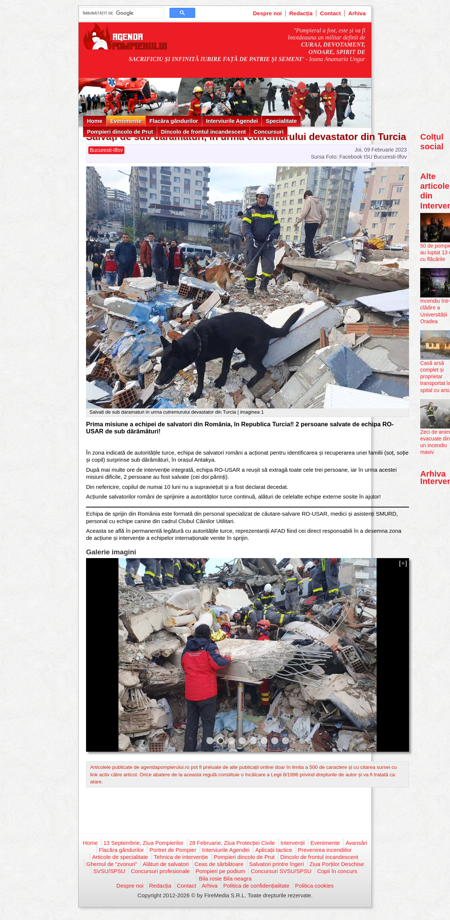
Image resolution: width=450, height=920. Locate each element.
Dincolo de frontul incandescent (203, 131)
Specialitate (281, 121)
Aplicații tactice (273, 850)
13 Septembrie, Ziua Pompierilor (143, 843)
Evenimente (126, 121)
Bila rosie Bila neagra (225, 878)
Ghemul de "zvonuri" (111, 864)
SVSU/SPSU (109, 871)
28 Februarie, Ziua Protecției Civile (232, 843)
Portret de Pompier (172, 850)
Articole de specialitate (120, 857)
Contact (330, 13)
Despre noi (267, 13)
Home (94, 121)
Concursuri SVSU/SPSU (281, 871)
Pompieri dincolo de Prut (120, 131)
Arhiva (357, 13)
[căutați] (121, 13)
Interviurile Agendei (232, 121)
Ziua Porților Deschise (337, 864)
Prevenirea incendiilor (325, 850)
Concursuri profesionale (160, 871)
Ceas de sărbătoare (219, 864)
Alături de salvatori (165, 864)
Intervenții (293, 843)
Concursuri (268, 131)
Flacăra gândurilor (173, 121)
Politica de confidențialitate (256, 885)
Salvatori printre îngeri (276, 864)
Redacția (301, 13)
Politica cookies (314, 885)
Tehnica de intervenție (181, 857)
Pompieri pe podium (220, 871)
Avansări (356, 843)
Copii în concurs (337, 871)
